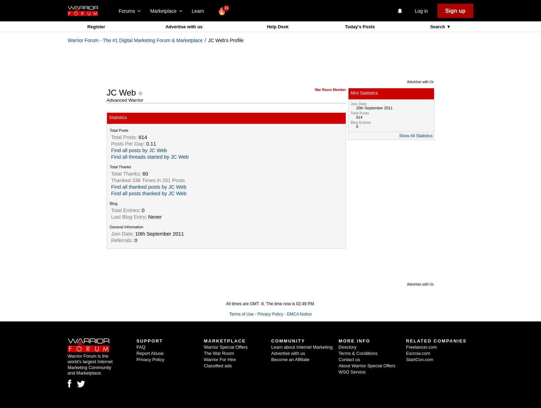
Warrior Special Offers (226, 347)
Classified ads (218, 365)
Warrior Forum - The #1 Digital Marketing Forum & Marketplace (135, 40)
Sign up (455, 11)
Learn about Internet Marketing (302, 347)
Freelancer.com (421, 347)
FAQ (140, 347)
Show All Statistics (416, 135)
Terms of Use (241, 314)
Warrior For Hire (220, 359)
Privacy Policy (270, 314)
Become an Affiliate (290, 359)
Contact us (349, 359)
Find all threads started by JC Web (150, 157)
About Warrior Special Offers (366, 365)
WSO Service (351, 372)
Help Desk (277, 26)
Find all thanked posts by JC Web (148, 187)
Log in (421, 11)
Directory (347, 347)
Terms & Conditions (357, 353)
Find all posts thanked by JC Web (148, 193)
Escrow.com (418, 353)
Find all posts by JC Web (139, 150)
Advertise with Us (420, 82)
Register (96, 26)
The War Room (219, 353)
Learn (200, 11)
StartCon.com (419, 359)
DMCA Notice (299, 314)
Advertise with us (184, 26)
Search (438, 26)
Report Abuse (150, 353)
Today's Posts (360, 26)
